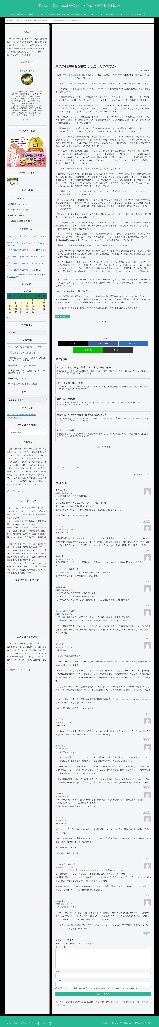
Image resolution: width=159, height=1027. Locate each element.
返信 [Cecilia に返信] (146, 575)
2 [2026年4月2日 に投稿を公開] (32, 300)
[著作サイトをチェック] (23, 119)
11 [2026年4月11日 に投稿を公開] (44, 303)
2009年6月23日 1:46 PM (63, 716)
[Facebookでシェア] (87, 343)
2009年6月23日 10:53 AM (64, 523)
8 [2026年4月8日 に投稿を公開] (27, 303)
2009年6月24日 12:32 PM (64, 861)
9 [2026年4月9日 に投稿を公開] (32, 303)
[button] (135, 343)
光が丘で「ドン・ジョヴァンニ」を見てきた (25, 236)
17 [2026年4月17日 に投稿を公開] (38, 306)
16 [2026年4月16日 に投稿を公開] (33, 306)
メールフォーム (13, 491)
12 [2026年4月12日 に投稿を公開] (10, 306)
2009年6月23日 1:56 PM (63, 742)
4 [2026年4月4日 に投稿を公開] (44, 300)
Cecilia (58, 549)
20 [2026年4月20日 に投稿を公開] (16, 309)
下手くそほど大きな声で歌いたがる (21, 250)
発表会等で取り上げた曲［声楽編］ (21, 415)
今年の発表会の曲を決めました (20, 221)
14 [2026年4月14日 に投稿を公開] (21, 306)
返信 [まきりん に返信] (146, 514)
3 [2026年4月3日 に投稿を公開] (38, 300)
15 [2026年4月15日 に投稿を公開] (27, 306)
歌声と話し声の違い (16, 198)
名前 (57, 969)
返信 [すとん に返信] (146, 544)
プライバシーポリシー (23, 1020)
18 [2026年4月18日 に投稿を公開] (44, 306)
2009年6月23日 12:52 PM (64, 583)
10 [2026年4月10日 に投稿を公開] (38, 303)
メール (58, 977)
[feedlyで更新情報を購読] (27, 119)
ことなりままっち (63, 604)
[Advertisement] (103, 45)
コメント (60, 940)
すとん (58, 520)
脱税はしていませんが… (17, 204)
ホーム (9, 1020)
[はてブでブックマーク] (103, 343)
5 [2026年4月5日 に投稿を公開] (10, 303)
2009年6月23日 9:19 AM (63, 486)
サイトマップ (39, 1020)
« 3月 (9, 318)
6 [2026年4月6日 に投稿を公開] (15, 303)
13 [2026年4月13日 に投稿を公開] (16, 306)
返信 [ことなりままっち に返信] (146, 632)
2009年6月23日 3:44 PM (63, 814)
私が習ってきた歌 (14, 418)
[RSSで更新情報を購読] (30, 119)
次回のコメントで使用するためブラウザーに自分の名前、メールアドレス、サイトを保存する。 (99, 986)
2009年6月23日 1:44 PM (63, 641)
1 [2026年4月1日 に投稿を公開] (27, 300)
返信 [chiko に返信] (146, 599)
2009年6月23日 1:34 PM (63, 607)
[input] (27, 432)
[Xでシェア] (71, 343)
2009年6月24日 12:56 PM (64, 897)
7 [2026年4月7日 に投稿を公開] (21, 303)
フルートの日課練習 (71, 75)
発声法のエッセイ (63, 317)
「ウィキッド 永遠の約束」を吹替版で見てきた (26, 275)
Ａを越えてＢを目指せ (16, 215)
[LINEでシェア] (119, 343)
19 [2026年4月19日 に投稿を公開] (10, 309)
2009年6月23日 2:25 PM (63, 790)
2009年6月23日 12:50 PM (64, 553)
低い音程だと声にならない (18, 210)
